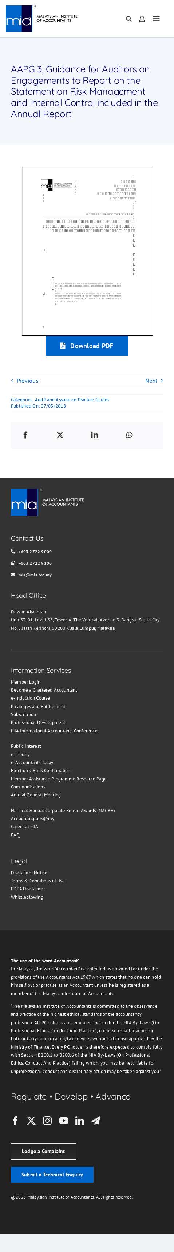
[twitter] (31, 1120)
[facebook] (15, 1120)
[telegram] (95, 1120)
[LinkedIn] (94, 435)
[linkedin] (79, 1120)
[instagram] (47, 1120)
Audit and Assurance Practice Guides (72, 400)
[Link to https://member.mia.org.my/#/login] (142, 19)
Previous (28, 380)
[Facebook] (25, 435)
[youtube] (63, 1120)
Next (151, 380)
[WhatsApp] (129, 435)
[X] (60, 435)
